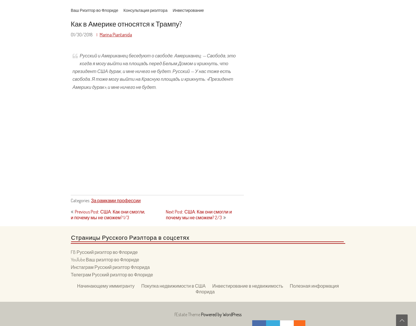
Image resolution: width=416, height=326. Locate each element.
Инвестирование (188, 10)
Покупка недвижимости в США (173, 286)
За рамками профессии (116, 200)
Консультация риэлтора (145, 10)
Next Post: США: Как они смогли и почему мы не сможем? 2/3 (199, 214)
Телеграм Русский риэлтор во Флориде (112, 275)
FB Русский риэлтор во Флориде (104, 252)
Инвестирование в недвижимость (247, 286)
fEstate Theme (187, 314)
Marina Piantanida (116, 35)
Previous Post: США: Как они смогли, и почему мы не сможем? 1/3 (108, 214)
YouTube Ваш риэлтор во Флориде (105, 260)
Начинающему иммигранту (106, 286)
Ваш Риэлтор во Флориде (94, 10)
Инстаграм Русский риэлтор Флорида (110, 267)
